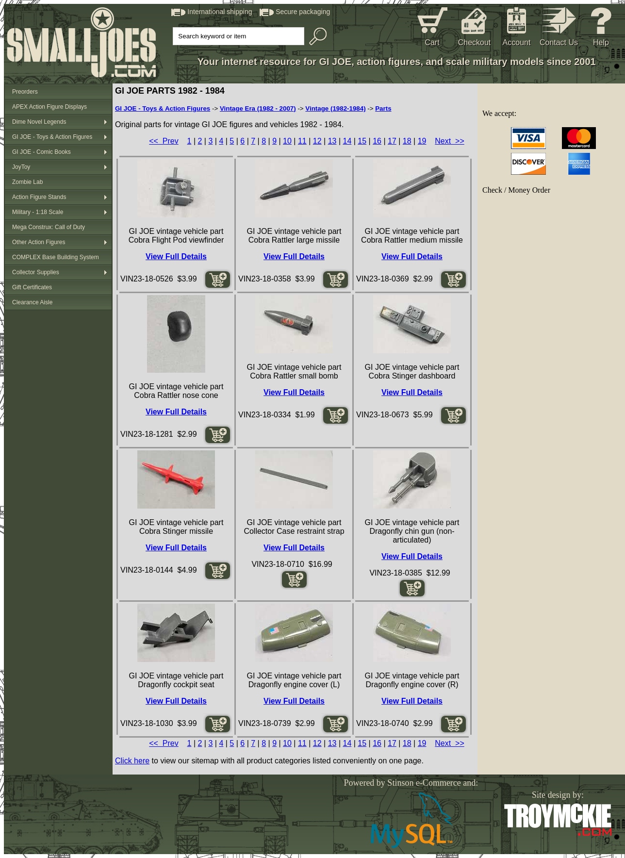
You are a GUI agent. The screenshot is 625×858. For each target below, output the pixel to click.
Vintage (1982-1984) (335, 108)
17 (392, 141)
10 (287, 141)
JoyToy (21, 167)
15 (362, 141)
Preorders (25, 91)
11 (302, 141)
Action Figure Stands (39, 197)
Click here (132, 761)
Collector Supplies (35, 272)
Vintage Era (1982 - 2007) (258, 108)
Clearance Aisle (32, 302)
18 (407, 141)
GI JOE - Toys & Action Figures (52, 136)
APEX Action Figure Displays (49, 106)
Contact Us (559, 42)
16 (377, 141)
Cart (432, 42)
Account (517, 42)
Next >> (449, 141)
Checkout (474, 42)
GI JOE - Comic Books (41, 151)
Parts (383, 108)
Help (601, 42)
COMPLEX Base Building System (55, 257)
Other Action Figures (38, 242)
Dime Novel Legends (39, 121)
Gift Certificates (32, 287)
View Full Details (176, 256)
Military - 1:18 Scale (37, 212)
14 (347, 141)
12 (317, 141)
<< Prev (163, 141)
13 (332, 141)
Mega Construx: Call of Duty (48, 227)
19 (422, 141)
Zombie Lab (27, 182)
